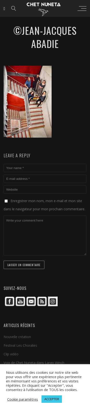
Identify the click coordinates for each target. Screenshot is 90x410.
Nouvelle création (17, 336)
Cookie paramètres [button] (22, 399)
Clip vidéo (11, 354)
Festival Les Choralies (20, 345)
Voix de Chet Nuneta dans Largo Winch (34, 362)
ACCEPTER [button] (51, 399)
